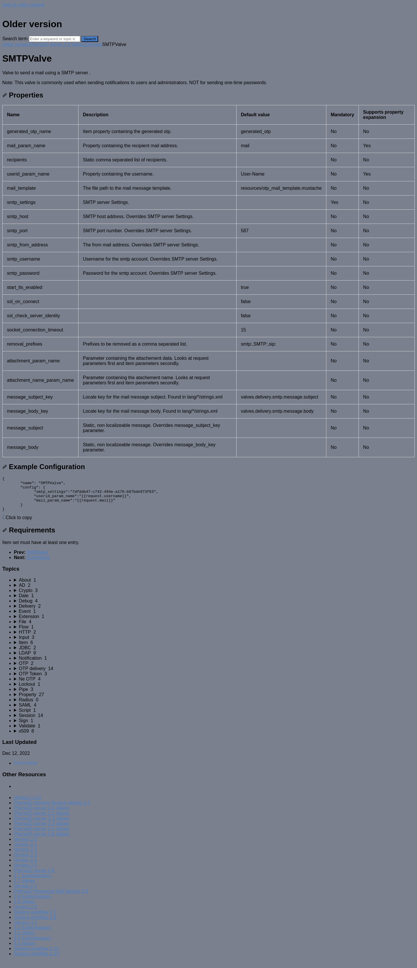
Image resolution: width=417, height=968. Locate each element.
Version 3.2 (25, 929)
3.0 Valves (24, 950)
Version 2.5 (25, 872)
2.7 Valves (24, 887)
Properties (22, 95)
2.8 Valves (24, 908)
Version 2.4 (25, 866)
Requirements (28, 537)
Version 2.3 (25, 861)
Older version (16, 44)
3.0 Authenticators (32, 945)
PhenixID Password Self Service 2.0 (51, 898)
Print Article (25, 770)
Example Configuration (43, 467)
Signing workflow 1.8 (35, 924)
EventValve (38, 564)
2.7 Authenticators (32, 882)
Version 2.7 (25, 892)
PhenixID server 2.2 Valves (42, 820)
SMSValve (37, 559)
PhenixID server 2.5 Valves (42, 835)
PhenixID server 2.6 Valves (42, 840)
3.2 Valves (24, 939)
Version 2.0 (25, 846)
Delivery (93, 44)
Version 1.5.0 (27, 804)
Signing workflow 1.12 (36, 955)
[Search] (54, 39)
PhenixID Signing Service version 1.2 (52, 809)
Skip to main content (23, 4)
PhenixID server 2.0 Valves (57, 44)
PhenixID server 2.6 (34, 877)
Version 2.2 (25, 856)
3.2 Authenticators (32, 934)
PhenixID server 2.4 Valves (42, 830)
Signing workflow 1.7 (35, 919)
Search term (15, 38)
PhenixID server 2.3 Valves (42, 825)
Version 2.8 (25, 913)
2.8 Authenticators (32, 903)
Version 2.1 (25, 851)
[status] (208, 77)
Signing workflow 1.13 (36, 960)
